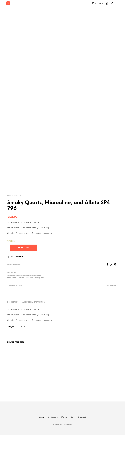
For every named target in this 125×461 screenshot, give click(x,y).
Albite (18, 301)
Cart (72, 443)
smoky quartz (39, 304)
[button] (94, 3)
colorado (20, 304)
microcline (29, 304)
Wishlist (64, 443)
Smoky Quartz (35, 301)
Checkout (82, 443)
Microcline (18, 221)
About (41, 443)
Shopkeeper (67, 450)
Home (9, 221)
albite (13, 304)
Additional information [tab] (33, 328)
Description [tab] (12, 328)
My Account (52, 443)
